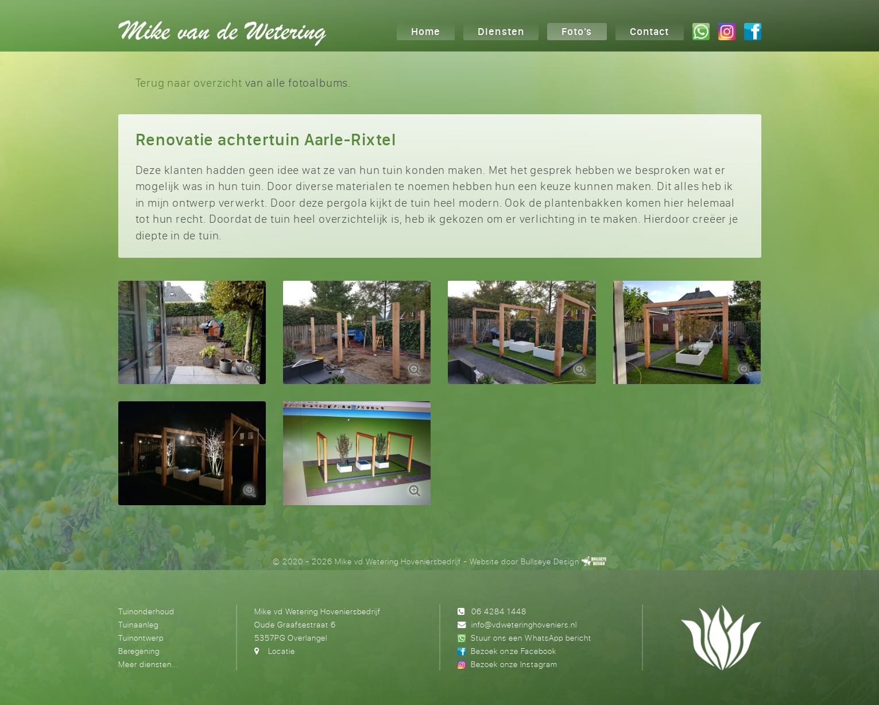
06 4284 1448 (498, 611)
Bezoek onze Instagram (514, 663)
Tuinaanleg (138, 624)
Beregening (139, 650)
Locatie (281, 650)
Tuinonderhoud (146, 611)
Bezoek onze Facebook (513, 650)
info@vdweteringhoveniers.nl (524, 624)
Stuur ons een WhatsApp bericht (531, 637)
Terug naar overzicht (188, 82)
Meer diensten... (148, 663)
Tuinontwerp (141, 637)
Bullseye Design (550, 561)
